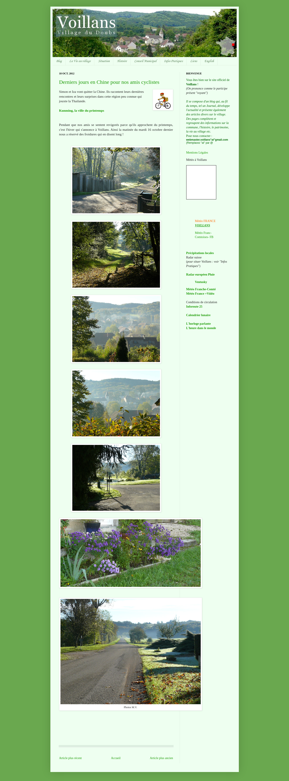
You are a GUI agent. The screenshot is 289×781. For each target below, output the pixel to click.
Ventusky (201, 282)
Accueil (116, 758)
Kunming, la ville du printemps (81, 110)
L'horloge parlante (198, 323)
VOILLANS (202, 225)
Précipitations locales (200, 253)
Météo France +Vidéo (200, 293)
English (209, 61)
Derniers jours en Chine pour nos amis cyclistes (109, 82)
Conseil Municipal (145, 61)
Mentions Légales (197, 152)
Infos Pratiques (173, 61)
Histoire (122, 61)
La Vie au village (80, 61)
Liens (193, 61)
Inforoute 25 (194, 306)
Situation (104, 61)
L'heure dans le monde (201, 328)
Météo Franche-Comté (201, 289)
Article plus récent (70, 758)
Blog (59, 61)
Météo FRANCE (205, 221)
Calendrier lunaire (198, 315)
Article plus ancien (161, 758)
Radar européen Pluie (200, 274)
